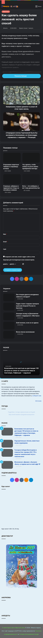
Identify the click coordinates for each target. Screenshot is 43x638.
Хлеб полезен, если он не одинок (27, 323)
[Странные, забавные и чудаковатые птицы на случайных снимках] (12, 179)
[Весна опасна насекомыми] (9, 335)
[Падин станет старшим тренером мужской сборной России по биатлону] (9, 306)
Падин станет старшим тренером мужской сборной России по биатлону (27, 306)
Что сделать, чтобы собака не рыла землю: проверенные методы (30, 166)
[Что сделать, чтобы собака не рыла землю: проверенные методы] (31, 158)
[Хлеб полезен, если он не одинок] (9, 325)
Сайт (4, 249)
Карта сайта (11, 627)
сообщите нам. (36, 395)
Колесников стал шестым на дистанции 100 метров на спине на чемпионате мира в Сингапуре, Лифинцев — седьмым (21, 370)
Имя (5, 234)
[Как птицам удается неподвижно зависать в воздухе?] (9, 297)
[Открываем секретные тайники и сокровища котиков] (12, 158)
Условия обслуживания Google (29, 634)
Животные (6, 11)
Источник (38, 401)
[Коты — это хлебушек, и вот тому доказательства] (31, 179)
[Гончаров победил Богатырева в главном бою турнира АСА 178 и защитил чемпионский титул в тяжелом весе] (7, 453)
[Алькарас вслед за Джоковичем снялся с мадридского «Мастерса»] (9, 316)
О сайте (4, 627)
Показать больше (21, 76)
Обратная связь (20, 627)
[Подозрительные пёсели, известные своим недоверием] (7, 444)
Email (5, 241)
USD (10, 529)
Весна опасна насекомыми (25, 332)
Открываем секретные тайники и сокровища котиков (11, 166)
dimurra (5, 28)
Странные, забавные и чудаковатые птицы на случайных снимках (11, 188)
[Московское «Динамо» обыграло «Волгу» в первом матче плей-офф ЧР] (7, 465)
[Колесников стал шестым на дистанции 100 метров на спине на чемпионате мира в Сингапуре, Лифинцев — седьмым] (7, 431)
